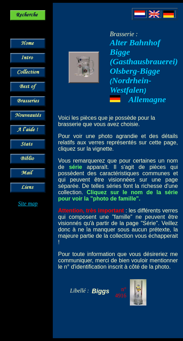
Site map (28, 203)
